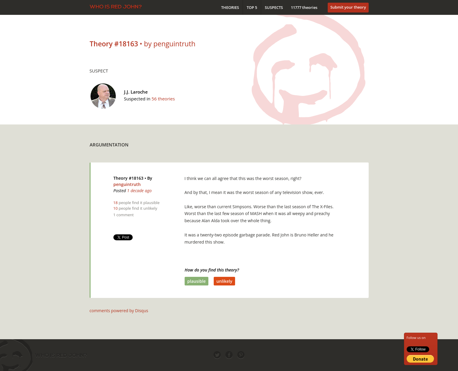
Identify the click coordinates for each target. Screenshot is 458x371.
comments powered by (119, 310)
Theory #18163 (128, 178)
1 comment (123, 214)
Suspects (274, 7)
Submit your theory (348, 7)
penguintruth (127, 184)
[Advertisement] (261, 143)
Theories (230, 7)
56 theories (163, 99)
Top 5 (252, 7)
